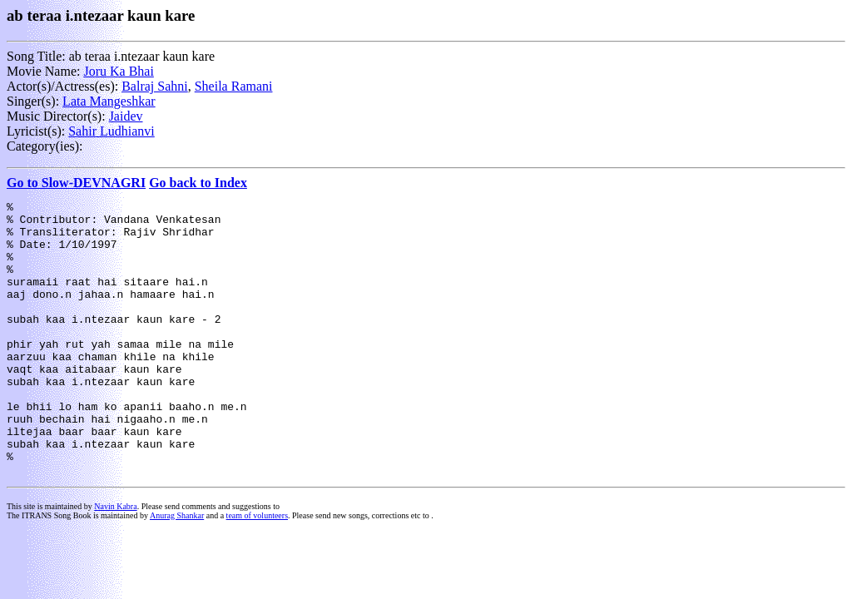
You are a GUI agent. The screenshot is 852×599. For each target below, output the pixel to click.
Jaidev (126, 116)
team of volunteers (257, 570)
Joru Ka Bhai (118, 71)
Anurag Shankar (177, 570)
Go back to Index (198, 183)
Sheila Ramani (234, 86)
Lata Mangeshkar (109, 101)
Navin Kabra (115, 561)
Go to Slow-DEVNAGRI (76, 183)
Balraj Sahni (154, 86)
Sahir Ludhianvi (111, 131)
